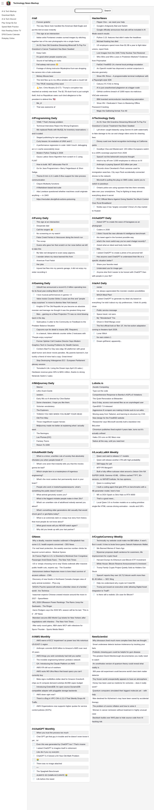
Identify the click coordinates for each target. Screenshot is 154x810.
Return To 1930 (43, 445)
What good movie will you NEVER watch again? (57, 526)
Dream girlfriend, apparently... (109, 341)
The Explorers (43, 410)
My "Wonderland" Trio (106, 318)
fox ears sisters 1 (104, 337)
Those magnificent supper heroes (51, 422)
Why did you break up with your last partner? (56, 529)
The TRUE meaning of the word (50, 84)
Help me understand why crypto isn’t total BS (116, 583)
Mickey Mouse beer (45, 76)
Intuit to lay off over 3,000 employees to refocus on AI (119, 161)
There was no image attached (49, 764)
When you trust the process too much (53, 733)
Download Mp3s (8, 15)
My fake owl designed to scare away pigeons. (56, 253)
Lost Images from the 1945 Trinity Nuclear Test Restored (121, 53)
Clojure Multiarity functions (48, 184)
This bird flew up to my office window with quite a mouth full (62, 80)
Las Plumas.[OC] (44, 437)
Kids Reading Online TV (11, 31)
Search (107, 11)
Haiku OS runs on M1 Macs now (106, 437)
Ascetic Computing (101, 387)
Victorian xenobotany (45, 406)
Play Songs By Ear (9, 23)
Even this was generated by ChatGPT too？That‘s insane (61, 744)
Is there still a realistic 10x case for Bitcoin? (115, 595)
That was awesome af (46, 107)
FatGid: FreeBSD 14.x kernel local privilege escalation (120, 64)
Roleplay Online (8, 38)
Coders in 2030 (103, 230)
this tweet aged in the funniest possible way (115, 237)
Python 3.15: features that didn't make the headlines (119, 37)
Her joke (40, 264)
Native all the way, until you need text (108, 441)
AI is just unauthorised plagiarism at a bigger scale (118, 88)
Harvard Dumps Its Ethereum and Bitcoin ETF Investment (121, 560)
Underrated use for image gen (109, 268)
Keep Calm (41, 53)
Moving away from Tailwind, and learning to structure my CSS (119, 414)
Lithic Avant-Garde (44, 391)
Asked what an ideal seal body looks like (114, 245)
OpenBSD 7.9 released (102, 406)
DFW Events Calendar (11, 34)
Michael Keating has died (107, 41)
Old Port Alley (42, 418)
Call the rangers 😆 (45, 230)
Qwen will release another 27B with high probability (118, 460)
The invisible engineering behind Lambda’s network (58, 660)
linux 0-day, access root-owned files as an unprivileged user (118, 402)
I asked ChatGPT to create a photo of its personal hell (120, 253)
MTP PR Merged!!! (105, 468)
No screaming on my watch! (48, 233)
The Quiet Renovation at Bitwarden (108, 399)
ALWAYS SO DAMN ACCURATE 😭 (52, 775)
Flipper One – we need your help (111, 22)
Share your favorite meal (107, 264)
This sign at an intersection (48, 34)
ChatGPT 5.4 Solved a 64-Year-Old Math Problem (58, 756)
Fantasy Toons (43, 441)
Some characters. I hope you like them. (53, 402)
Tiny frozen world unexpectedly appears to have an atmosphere (120, 679)
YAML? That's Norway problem (50, 122)
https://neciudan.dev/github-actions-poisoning (56, 199)
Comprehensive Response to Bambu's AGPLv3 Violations (117, 395)
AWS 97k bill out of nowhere (49, 667)
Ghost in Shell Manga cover (108, 322)
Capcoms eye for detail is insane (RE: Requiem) (57, 330)
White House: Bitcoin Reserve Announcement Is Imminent (121, 564)
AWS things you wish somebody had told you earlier (59, 656)
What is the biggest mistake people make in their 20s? (60, 498)
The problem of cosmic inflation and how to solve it (114, 706)
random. (40, 395)
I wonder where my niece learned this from (55, 257)
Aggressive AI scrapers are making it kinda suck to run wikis (118, 410)
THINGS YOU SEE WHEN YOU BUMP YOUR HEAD (59, 414)
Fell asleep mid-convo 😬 (47, 64)
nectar (99, 287)
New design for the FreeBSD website (108, 418)
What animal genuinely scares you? (52, 495)
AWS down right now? (46, 694)
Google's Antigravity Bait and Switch (112, 26)
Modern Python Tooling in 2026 (50, 153)
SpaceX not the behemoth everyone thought (115, 157)
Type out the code (100, 391)
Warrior (40, 387)
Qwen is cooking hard (106, 483)
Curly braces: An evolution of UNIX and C (54, 141)
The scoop (41, 241)
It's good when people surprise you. (52, 57)
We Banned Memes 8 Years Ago (110, 548)
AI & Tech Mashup (9, 11)
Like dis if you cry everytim (48, 752)
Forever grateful (43, 22)
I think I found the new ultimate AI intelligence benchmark (121, 233)
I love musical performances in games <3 (54, 295)
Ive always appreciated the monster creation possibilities (121, 291)
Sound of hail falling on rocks (49, 61)
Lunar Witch (102, 333)
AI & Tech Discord (9, 19)
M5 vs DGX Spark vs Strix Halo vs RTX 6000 (116, 495)
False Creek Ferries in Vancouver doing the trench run (60, 237)
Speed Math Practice (10, 27)
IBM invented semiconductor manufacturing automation (120, 99)
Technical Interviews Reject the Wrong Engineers (57, 126)
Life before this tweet (45, 779)
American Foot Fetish (46, 260)
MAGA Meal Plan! (104, 295)
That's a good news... (106, 498)
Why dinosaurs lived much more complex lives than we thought (119, 640)
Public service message (107, 310)
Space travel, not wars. (106, 314)
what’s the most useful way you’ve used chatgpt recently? (121, 241)
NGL (99, 249)
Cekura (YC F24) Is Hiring (108, 84)
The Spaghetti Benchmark (48, 771)
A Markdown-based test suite (49, 188)
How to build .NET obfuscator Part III (52, 164)
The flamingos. (43, 433)
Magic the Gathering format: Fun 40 (112, 111)
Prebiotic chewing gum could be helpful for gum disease (116, 652)
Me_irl (39, 103)
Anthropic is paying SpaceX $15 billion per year (117, 164)
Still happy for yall (104, 464)
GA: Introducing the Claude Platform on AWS (56, 664)
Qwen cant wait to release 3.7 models (113, 456)
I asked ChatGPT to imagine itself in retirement (56, 748)
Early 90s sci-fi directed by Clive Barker (53, 399)
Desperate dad (43, 226)
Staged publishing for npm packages (52, 137)
